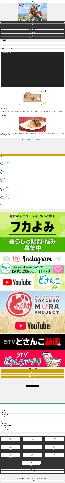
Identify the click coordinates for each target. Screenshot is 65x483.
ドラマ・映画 (3, 416)
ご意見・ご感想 (43, 478)
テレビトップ (3, 405)
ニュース (54, 441)
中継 (32, 27)
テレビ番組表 (3, 408)
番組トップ (32, 22)
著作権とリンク (29, 478)
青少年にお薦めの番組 (4, 423)
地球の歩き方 (32, 35)
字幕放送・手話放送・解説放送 (6, 425)
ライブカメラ (32, 457)
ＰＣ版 (32, 480)
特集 (32, 24)
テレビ (3, 434)
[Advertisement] (32, 147)
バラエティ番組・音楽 (4, 414)
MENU (1, 1)
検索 (63, 1)
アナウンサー (32, 449)
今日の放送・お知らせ (32, 37)
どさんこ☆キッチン (32, 29)
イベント (54, 449)
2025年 (1, 205)
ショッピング (54, 457)
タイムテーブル (3, 410)
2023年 (1, 207)
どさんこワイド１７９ (7, 434)
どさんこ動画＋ (31, 465)
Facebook (1, 40)
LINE (6, 40)
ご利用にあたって (18, 478)
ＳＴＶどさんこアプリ (4, 429)
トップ (1, 434)
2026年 (1, 204)
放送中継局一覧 (3, 427)
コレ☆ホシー (32, 34)
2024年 (1, 206)
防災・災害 (10, 449)
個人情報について (24, 478)
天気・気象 (10, 457)
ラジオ (32, 441)
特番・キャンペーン (4, 421)
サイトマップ (47, 478)
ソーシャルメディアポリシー (36, 478)
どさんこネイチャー (33, 376)
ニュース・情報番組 (4, 412)
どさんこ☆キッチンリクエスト (32, 32)
